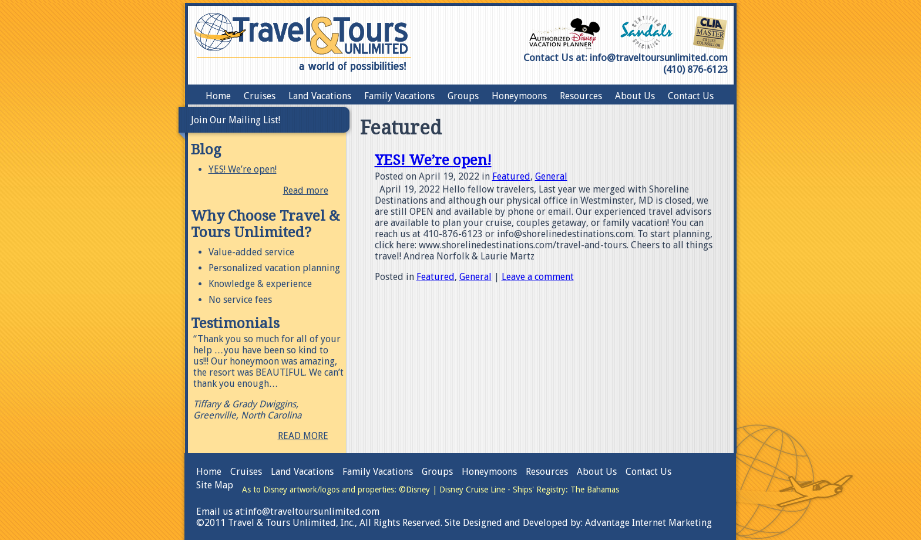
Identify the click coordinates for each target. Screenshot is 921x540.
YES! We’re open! (243, 169)
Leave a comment (538, 276)
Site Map (214, 485)
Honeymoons (519, 96)
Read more (305, 190)
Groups (463, 96)
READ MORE (303, 435)
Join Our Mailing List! (235, 120)
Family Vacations (399, 96)
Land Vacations (319, 96)
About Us (635, 96)
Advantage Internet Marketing (648, 522)
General (551, 176)
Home (218, 96)
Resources (581, 96)
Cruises (259, 96)
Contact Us (691, 96)
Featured (511, 176)
